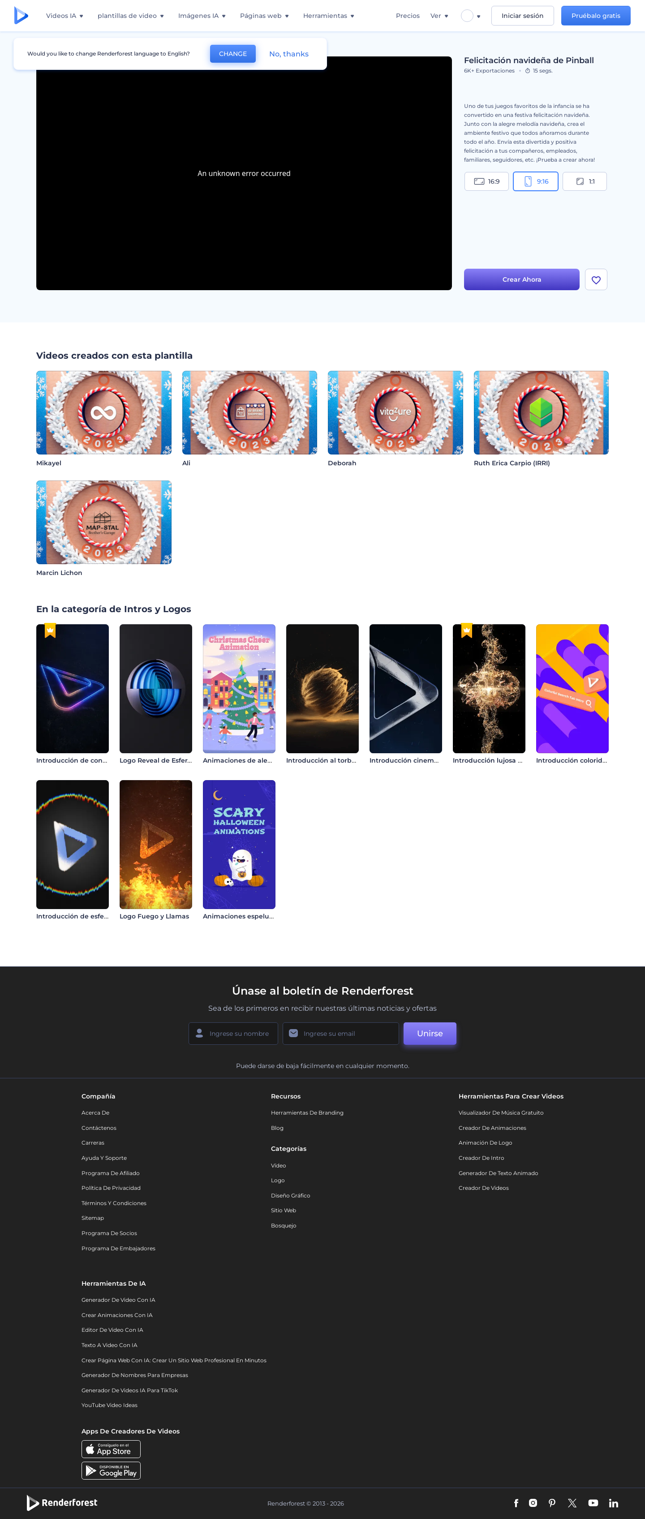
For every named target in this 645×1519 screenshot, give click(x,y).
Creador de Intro (481, 1157)
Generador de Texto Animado (498, 1173)
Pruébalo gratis (596, 16)
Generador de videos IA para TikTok (130, 1390)
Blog (277, 1127)
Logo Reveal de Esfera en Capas (172, 760)
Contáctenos (99, 1127)
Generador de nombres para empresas (135, 1375)
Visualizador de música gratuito (501, 1112)
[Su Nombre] (233, 1033)
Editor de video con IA (112, 1329)
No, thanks (289, 54)
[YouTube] (593, 1504)
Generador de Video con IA (118, 1299)
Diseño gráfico (290, 1195)
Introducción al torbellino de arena (343, 760)
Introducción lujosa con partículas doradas (523, 760)
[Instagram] (533, 1504)
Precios (408, 16)
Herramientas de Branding (307, 1112)
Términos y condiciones (114, 1203)
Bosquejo (284, 1225)
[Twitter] (572, 1504)
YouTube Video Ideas (110, 1405)
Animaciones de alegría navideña (258, 760)
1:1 (585, 181)
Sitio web (283, 1210)
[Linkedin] (613, 1504)
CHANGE (233, 54)
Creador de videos (484, 1187)
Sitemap (93, 1217)
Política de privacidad (111, 1187)
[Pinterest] (552, 1504)
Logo (278, 1180)
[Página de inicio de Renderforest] (21, 16)
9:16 (536, 181)
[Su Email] (341, 1033)
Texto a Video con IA (110, 1345)
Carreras (93, 1142)
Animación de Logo (485, 1142)
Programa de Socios (109, 1233)
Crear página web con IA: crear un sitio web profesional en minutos (174, 1360)
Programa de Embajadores (118, 1248)
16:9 (487, 181)
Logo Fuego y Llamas (154, 916)
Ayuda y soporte (104, 1157)
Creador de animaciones (492, 1127)
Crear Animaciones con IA (117, 1315)
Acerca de (95, 1112)
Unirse (430, 1033)
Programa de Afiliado (111, 1173)
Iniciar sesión (523, 16)
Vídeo (278, 1165)
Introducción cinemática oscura (421, 760)
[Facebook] (516, 1504)
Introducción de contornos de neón (94, 760)
